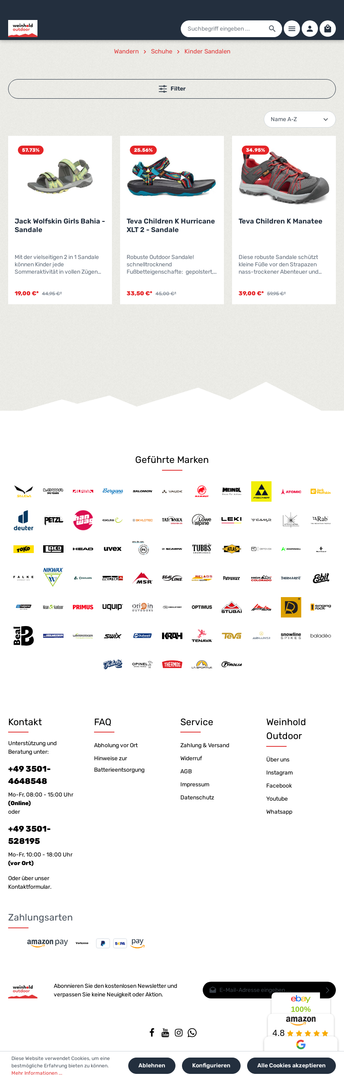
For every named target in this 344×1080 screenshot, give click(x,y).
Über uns (277, 759)
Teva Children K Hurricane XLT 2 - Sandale (171, 225)
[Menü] (292, 28)
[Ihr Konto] (310, 28)
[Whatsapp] (192, 1035)
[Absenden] (328, 990)
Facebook (279, 785)
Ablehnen (151, 1065)
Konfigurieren (211, 1065)
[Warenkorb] (328, 28)
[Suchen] (272, 28)
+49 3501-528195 (29, 835)
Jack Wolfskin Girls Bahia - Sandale (60, 225)
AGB (186, 771)
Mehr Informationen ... (36, 1073)
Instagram (279, 772)
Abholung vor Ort (116, 745)
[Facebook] (152, 1035)
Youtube (277, 798)
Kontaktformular (29, 886)
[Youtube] (166, 1035)
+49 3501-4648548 (29, 775)
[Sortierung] (300, 119)
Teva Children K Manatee (280, 221)
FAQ (103, 722)
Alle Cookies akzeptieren (291, 1065)
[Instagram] (179, 1035)
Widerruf (191, 758)
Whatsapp (279, 811)
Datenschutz (197, 797)
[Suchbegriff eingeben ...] (222, 28)
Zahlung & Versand (204, 745)
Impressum (194, 784)
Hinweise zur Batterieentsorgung (119, 764)
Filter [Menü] (172, 89)
